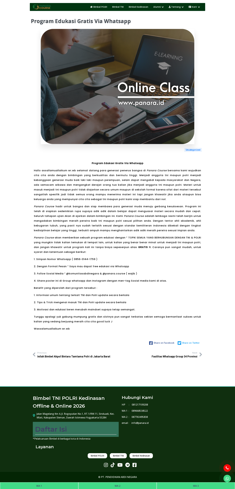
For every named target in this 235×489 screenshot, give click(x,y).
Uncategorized (193, 150)
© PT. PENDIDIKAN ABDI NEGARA (117, 477)
